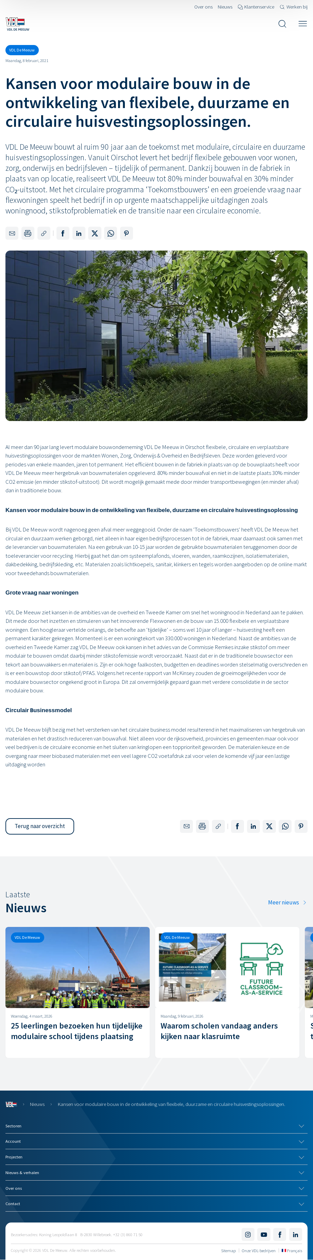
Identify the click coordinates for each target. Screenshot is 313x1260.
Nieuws (37, 1104)
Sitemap (228, 1250)
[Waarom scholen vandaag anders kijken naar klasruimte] (227, 992)
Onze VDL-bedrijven (259, 1250)
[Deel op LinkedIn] (78, 233)
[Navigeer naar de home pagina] (17, 24)
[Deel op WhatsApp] (110, 233)
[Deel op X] (94, 233)
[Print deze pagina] (27, 233)
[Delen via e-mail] (11, 233)
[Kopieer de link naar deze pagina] (43, 233)
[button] (39, 826)
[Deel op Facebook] (62, 233)
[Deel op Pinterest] (126, 233)
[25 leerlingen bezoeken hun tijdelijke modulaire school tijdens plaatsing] (77, 992)
